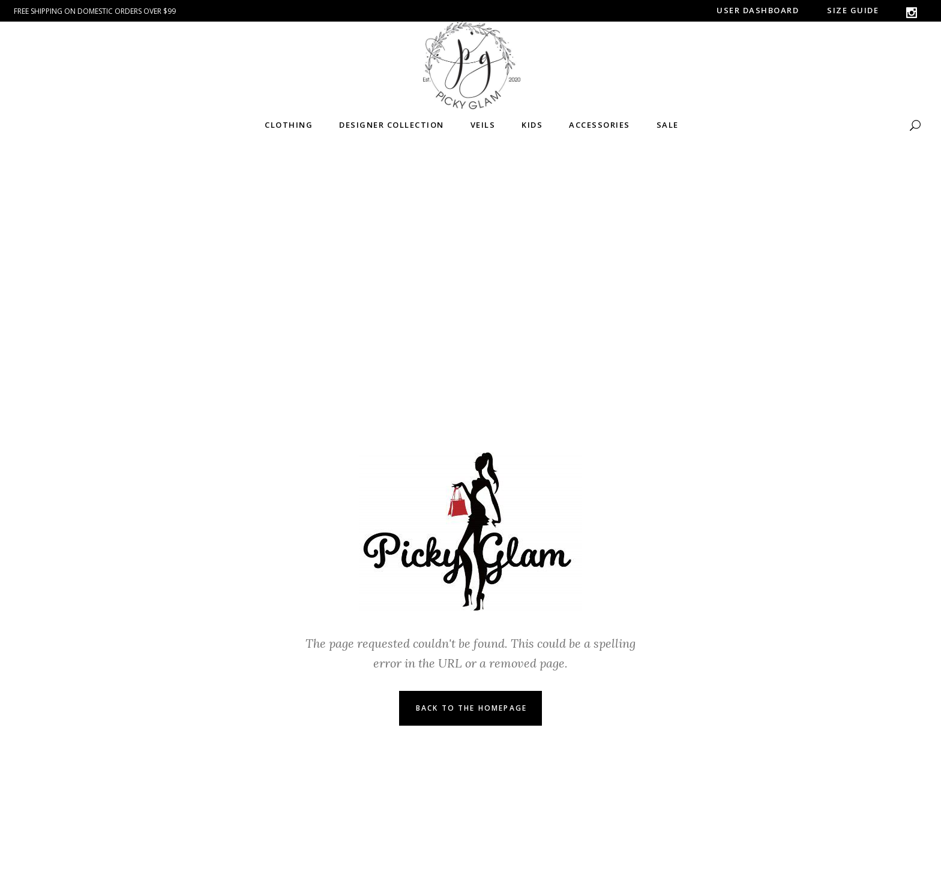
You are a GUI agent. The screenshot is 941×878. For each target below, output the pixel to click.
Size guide (853, 10)
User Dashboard (758, 10)
